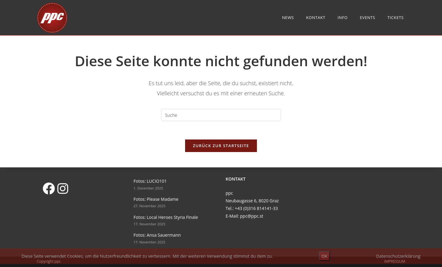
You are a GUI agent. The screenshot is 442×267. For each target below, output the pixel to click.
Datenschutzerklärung (398, 256)
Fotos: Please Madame (156, 199)
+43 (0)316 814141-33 (256, 208)
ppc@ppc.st (251, 216)
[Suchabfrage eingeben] (221, 115)
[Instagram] (62, 188)
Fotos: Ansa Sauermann (157, 235)
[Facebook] (48, 188)
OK (324, 256)
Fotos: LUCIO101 (150, 181)
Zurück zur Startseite (221, 145)
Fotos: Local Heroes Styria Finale (166, 217)
